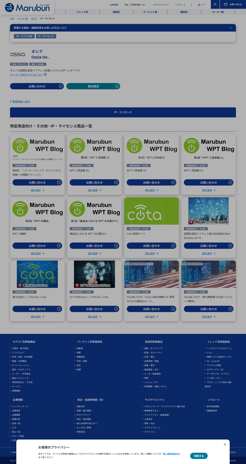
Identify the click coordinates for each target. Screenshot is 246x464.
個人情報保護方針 (171, 453)
